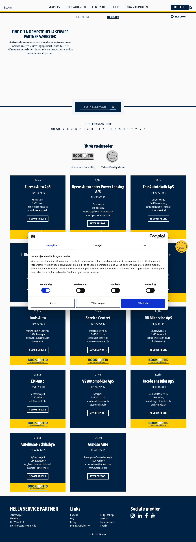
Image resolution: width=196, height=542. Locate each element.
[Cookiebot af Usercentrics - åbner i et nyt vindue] (151, 236)
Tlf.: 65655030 (17, 522)
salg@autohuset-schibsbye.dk (38, 464)
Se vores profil (37, 218)
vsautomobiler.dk (98, 404)
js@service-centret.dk (98, 337)
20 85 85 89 (39, 387)
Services (54, 7)
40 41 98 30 (39, 323)
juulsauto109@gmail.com (38, 337)
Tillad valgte (98, 303)
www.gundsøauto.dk (98, 467)
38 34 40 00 (160, 387)
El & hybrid (99, 7)
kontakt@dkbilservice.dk (158, 337)
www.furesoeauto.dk (37, 210)
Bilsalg (73, 522)
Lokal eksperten (107, 522)
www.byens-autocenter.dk (98, 215)
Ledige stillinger (107, 515)
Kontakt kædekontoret (80, 525)
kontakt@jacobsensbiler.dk (158, 401)
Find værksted (76, 7)
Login (8, 7)
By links (103, 525)
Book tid (179, 7)
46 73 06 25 (99, 450)
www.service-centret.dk (98, 341)
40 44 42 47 (160, 323)
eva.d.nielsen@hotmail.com (98, 464)
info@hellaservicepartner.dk (23, 525)
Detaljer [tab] (98, 245)
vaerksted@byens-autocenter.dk (98, 211)
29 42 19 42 (99, 387)
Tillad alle (143, 303)
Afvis (53, 303)
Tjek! (116, 7)
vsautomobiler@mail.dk (98, 401)
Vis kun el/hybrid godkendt (113, 159)
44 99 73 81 (39, 192)
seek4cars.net (102, 534)
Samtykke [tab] (51, 245)
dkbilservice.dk (158, 341)
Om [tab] (144, 245)
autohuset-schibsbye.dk (38, 467)
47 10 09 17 (99, 323)
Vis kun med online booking (83, 161)
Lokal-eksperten (137, 7)
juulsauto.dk (37, 341)
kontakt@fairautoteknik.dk (158, 206)
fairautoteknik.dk (158, 210)
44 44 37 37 (39, 450)
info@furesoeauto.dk (38, 206)
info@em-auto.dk (37, 401)
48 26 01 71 (99, 197)
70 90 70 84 (160, 192)
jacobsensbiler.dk (158, 404)
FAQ (72, 518)
